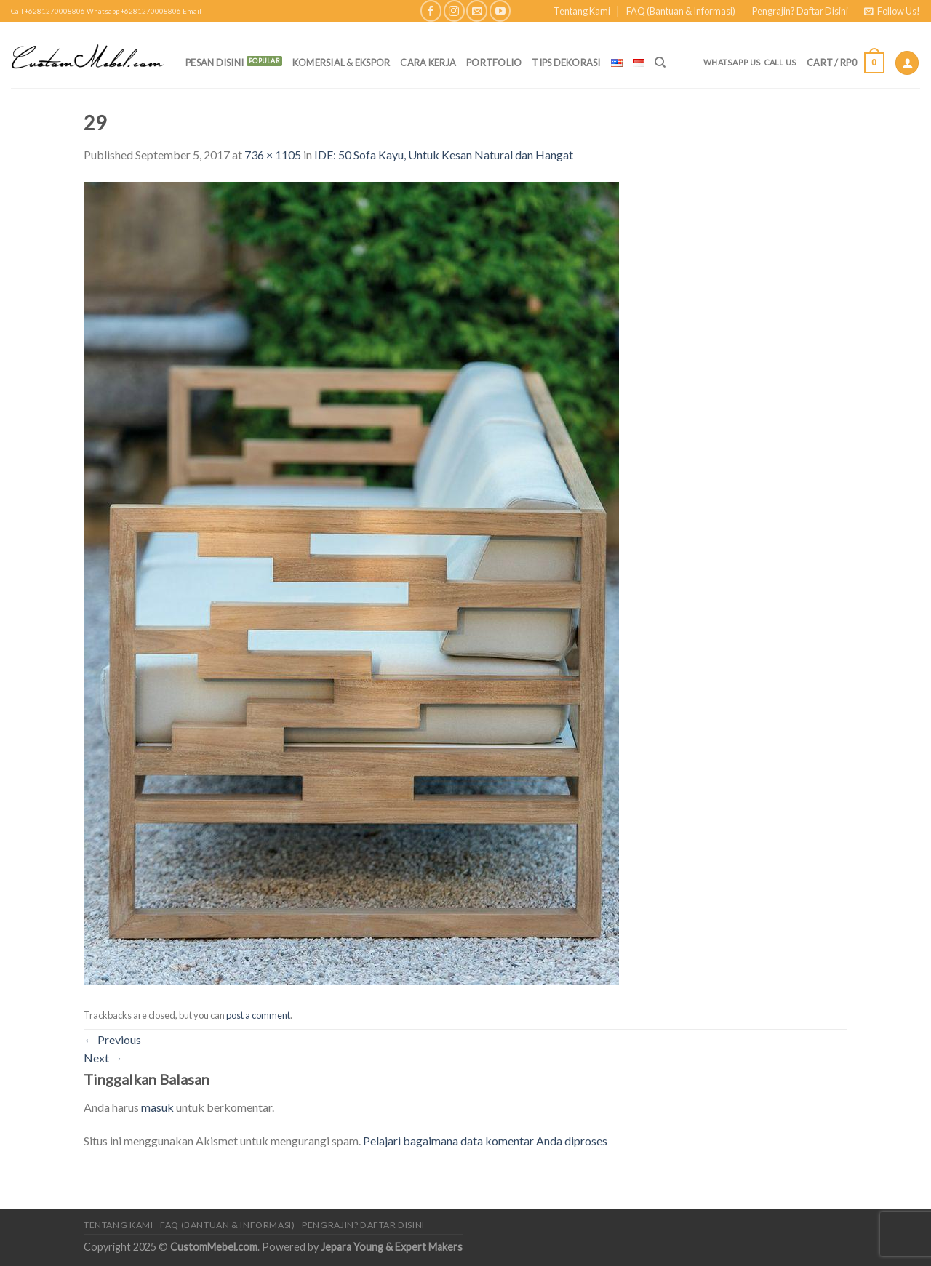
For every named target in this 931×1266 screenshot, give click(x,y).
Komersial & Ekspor (341, 62)
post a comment (258, 1015)
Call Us (780, 62)
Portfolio (494, 62)
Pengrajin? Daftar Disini (800, 11)
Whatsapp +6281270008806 (134, 11)
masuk (157, 1107)
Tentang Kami (582, 11)
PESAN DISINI (214, 62)
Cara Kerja (428, 62)
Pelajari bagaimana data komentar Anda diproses (485, 1140)
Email (192, 11)
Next (103, 1058)
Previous (112, 1039)
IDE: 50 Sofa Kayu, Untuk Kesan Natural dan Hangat (443, 154)
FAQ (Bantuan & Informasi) (680, 11)
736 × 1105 (272, 154)
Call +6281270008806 (48, 11)
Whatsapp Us (732, 62)
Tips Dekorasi (566, 62)
